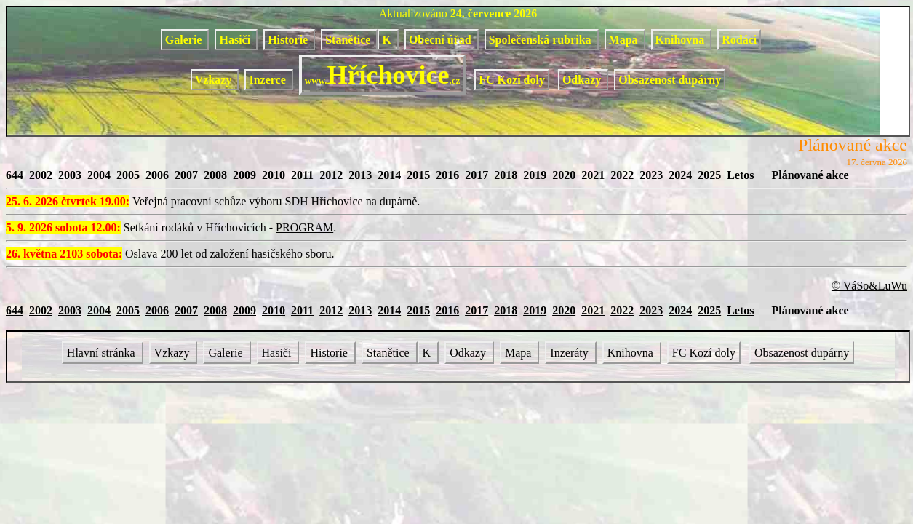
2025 (709, 175)
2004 (99, 175)
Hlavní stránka (102, 352)
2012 (331, 175)
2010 (273, 175)
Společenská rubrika (541, 39)
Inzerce (268, 80)
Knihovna (681, 39)
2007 (186, 175)
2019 (534, 175)
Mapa (625, 39)
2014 (389, 175)
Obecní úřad (441, 39)
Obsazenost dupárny (669, 80)
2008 (215, 175)
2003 (69, 175)
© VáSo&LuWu (869, 285)
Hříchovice (382, 75)
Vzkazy (215, 80)
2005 (128, 175)
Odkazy (583, 80)
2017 (476, 175)
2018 (505, 175)
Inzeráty (570, 352)
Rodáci (739, 39)
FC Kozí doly (512, 80)
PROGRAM (304, 227)
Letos (740, 175)
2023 (651, 175)
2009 (244, 175)
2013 (360, 175)
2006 (157, 175)
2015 (418, 175)
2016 (447, 175)
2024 (680, 175)
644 (14, 175)
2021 (593, 175)
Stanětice (349, 39)
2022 (622, 175)
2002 (40, 175)
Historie (289, 39)
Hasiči (236, 39)
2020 (563, 175)
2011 (302, 175)
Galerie (185, 39)
